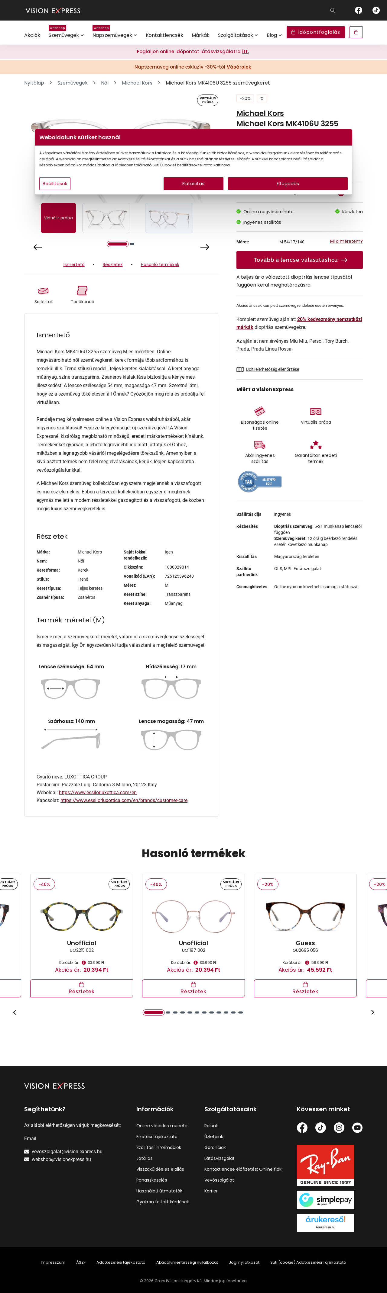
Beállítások (115, 195)
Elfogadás (251, 195)
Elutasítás (194, 195)
